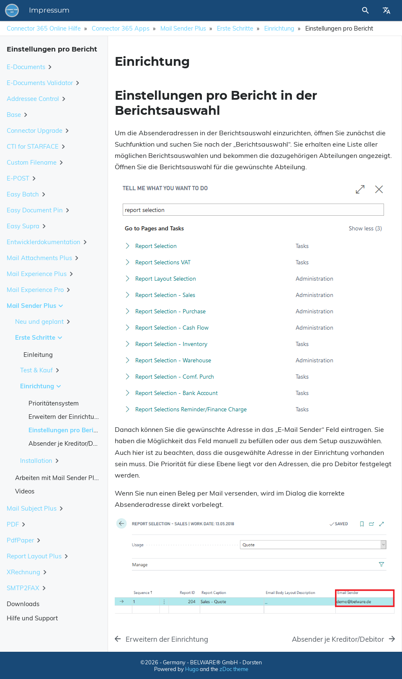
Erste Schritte (235, 28)
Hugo (191, 669)
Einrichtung (279, 28)
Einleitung (38, 355)
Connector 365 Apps (120, 28)
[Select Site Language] (386, 10)
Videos (24, 491)
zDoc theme (233, 669)
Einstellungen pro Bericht (65, 430)
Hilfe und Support (32, 618)
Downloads (23, 604)
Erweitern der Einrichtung (65, 417)
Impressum (49, 10)
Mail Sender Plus (183, 28)
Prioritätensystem (53, 403)
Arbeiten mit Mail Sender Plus (58, 478)
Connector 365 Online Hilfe (44, 28)
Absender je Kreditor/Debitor (68, 443)
